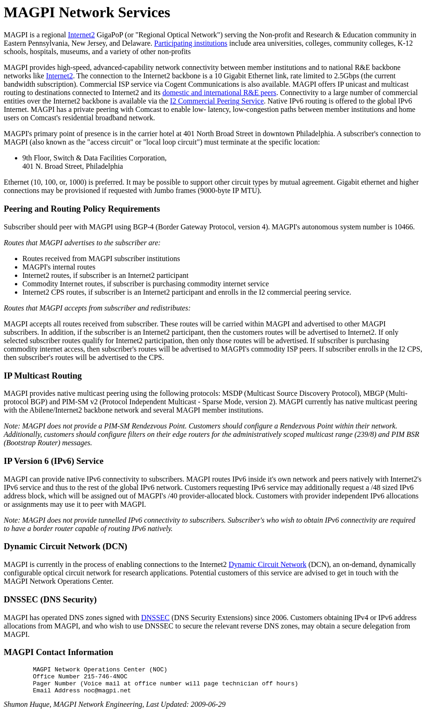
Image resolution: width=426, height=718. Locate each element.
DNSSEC (155, 617)
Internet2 (81, 35)
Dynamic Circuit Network (268, 564)
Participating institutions (190, 43)
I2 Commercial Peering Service (217, 101)
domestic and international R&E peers (219, 93)
